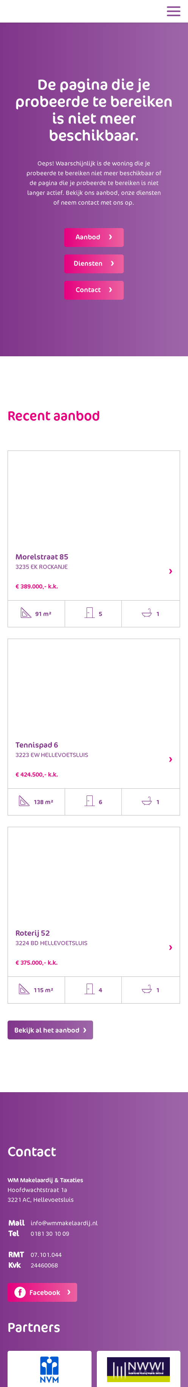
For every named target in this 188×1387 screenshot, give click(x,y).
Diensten (89, 263)
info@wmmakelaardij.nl (64, 1223)
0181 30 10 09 (50, 1233)
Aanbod (89, 236)
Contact (89, 289)
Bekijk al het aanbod (50, 1030)
